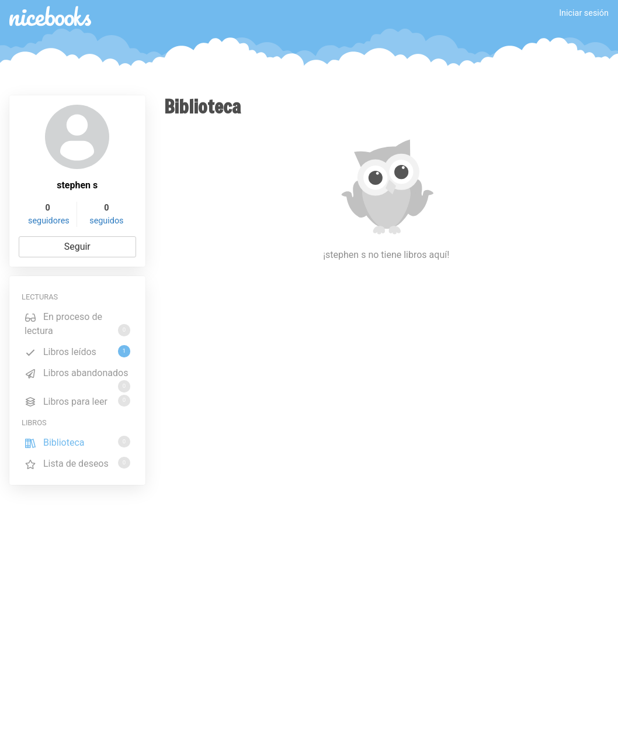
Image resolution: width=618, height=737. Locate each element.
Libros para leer (77, 401)
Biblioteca (77, 442)
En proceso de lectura (77, 323)
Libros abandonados (77, 375)
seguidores (49, 221)
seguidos (106, 221)
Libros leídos (77, 351)
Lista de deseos (77, 463)
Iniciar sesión (584, 13)
